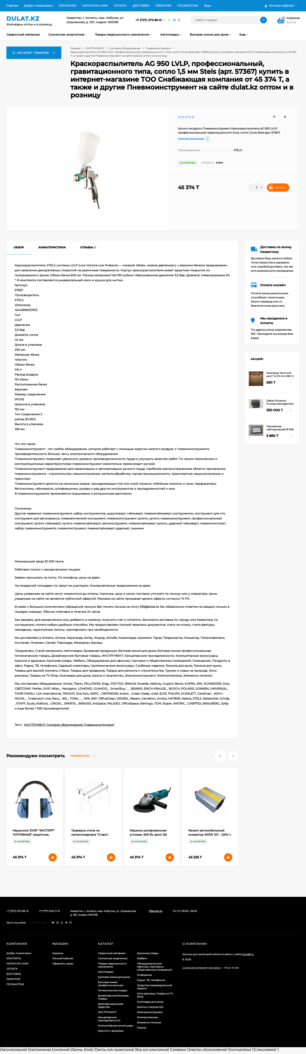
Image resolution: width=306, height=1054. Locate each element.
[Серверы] (178, 1049)
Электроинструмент (150, 1012)
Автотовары (105, 971)
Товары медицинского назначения (112, 965)
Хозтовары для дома (150, 1001)
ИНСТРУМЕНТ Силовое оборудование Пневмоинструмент (69, 725)
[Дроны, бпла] (81, 1049)
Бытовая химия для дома (114, 977)
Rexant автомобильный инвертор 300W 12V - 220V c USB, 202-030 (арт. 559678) (209, 835)
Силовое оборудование (124, 48)
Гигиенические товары (112, 990)
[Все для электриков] (152, 1049)
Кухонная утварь (147, 953)
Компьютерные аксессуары (115, 1025)
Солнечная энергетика (112, 958)
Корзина (57, 953)
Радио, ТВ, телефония (151, 980)
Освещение (144, 974)
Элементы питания (149, 1022)
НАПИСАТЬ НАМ (95, 5)
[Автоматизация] (13, 1049)
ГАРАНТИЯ (163, 5)
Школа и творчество (150, 1007)
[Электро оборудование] (207, 1049)
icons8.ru (248, 954)
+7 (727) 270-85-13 (148, 20)
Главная (12, 5)
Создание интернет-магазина (201, 967)
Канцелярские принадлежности (109, 1019)
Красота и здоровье (110, 1030)
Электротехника (147, 1017)
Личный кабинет (63, 958)
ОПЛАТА (120, 5)
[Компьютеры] (239, 1049)
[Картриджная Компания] (49, 1049)
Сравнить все (83, 756)
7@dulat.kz (155, 911)
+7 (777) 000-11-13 (49, 911)
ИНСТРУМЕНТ (95, 48)
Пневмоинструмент (158, 48)
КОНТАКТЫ (67, 5)
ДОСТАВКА (141, 5)
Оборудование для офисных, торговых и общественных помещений (154, 966)
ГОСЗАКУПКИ (187, 5)
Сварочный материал (112, 953)
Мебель (142, 958)
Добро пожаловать (38, 5)
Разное (141, 1027)
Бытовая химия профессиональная (110, 984)
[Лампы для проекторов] (114, 1049)
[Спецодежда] (265, 1049)
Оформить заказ (62, 963)
